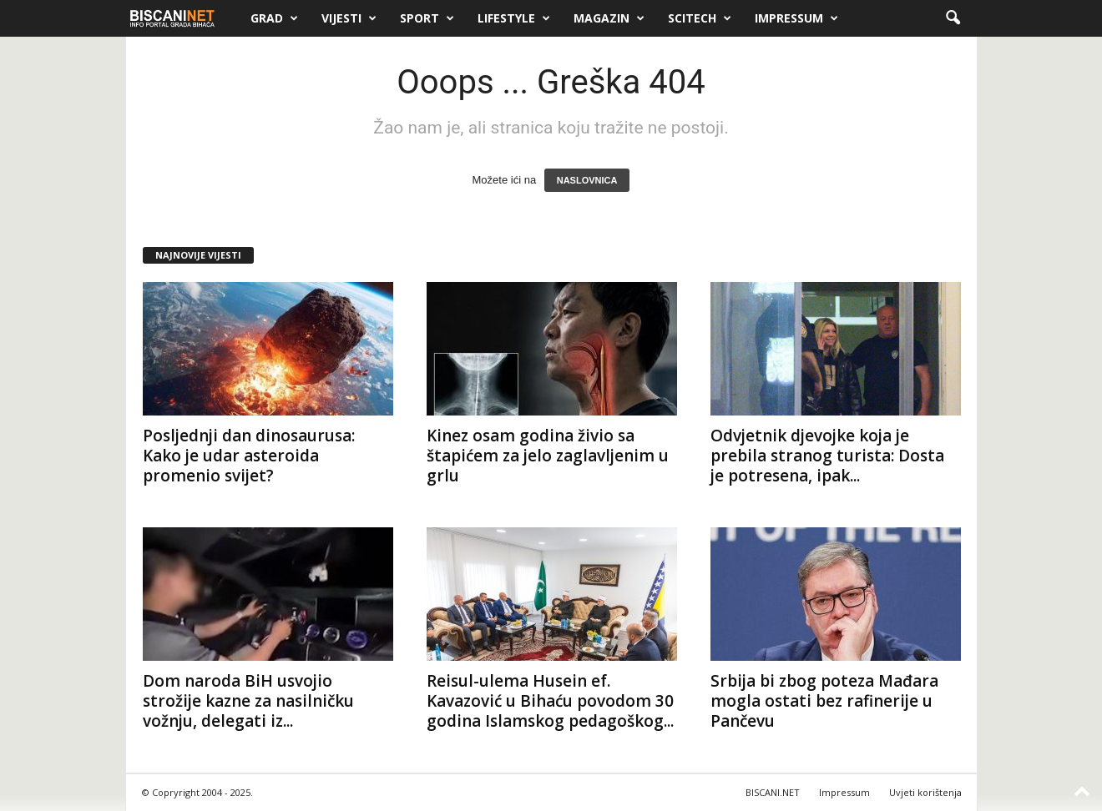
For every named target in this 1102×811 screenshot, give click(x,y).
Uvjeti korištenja (925, 792)
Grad (274, 18)
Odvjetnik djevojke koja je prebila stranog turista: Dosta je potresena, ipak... (827, 455)
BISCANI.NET (773, 792)
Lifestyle (514, 18)
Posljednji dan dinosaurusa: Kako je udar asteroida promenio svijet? (249, 455)
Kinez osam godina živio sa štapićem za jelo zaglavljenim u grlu (548, 455)
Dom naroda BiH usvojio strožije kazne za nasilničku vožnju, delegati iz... (248, 701)
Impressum (796, 18)
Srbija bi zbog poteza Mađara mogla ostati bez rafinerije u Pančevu (824, 701)
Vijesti (349, 18)
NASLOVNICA (587, 180)
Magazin (609, 18)
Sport (427, 18)
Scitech (699, 18)
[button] (952, 18)
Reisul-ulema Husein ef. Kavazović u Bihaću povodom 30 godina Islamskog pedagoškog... (550, 701)
